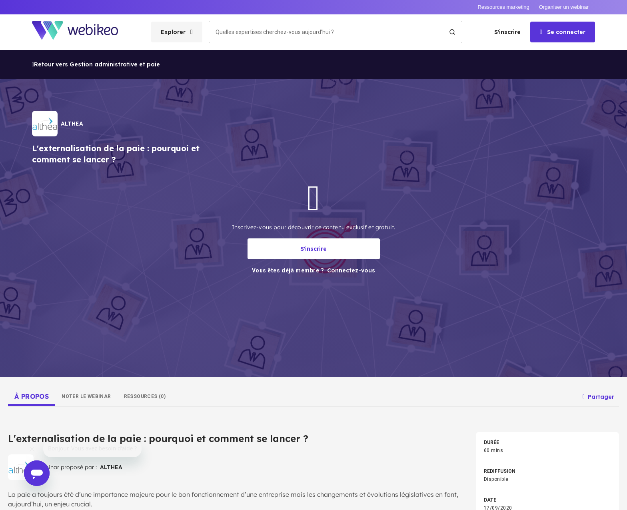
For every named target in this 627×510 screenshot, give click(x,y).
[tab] (31, 396)
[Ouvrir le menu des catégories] (176, 32)
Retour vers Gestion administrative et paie (96, 64)
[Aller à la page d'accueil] (82, 32)
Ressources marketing (503, 7)
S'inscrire (507, 32)
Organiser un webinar (564, 7)
